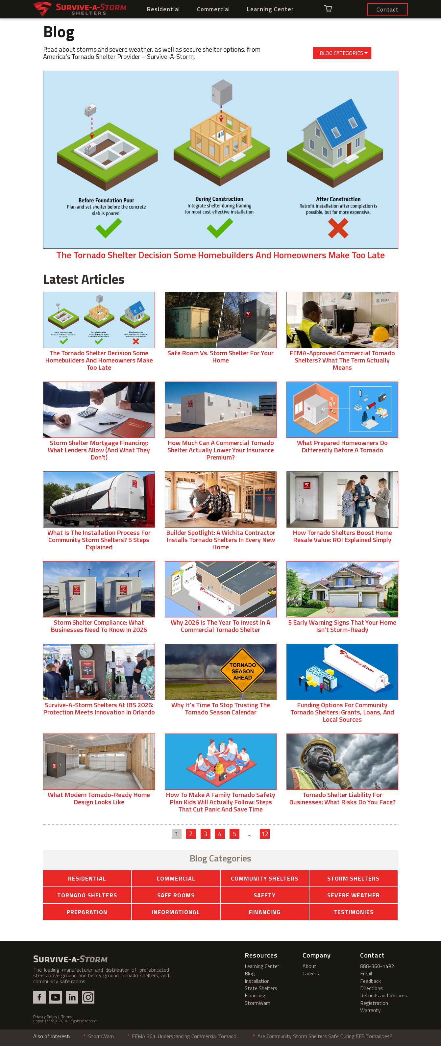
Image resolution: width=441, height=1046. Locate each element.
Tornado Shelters (87, 895)
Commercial (213, 9)
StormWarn (257, 1003)
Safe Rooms (176, 895)
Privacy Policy (45, 1016)
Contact (372, 955)
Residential (163, 9)
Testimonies (353, 912)
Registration (374, 1003)
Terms (66, 1016)
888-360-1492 (377, 966)
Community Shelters (264, 878)
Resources (261, 955)
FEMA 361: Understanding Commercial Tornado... (185, 1036)
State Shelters (261, 988)
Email (366, 973)
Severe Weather (353, 895)
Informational (176, 912)
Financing (265, 912)
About (309, 966)
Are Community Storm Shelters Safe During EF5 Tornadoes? (324, 1036)
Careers (311, 973)
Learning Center (270, 9)
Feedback (370, 981)
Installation (257, 981)
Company (317, 955)
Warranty (370, 1010)
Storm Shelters (353, 878)
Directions (371, 988)
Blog (250, 973)
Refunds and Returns (383, 995)
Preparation (87, 912)
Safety (265, 895)
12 (264, 834)
